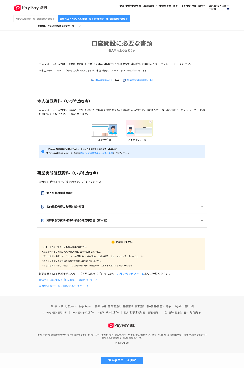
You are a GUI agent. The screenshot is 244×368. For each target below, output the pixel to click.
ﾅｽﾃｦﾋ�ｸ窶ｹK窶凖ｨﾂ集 (55, 312)
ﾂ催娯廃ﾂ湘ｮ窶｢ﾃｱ (108, 312)
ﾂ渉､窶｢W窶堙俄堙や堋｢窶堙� (182, 312)
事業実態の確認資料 (137, 80)
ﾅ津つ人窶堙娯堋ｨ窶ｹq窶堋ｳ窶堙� (35, 18)
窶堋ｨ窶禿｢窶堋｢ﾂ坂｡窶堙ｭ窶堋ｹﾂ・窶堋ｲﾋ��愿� (148, 5)
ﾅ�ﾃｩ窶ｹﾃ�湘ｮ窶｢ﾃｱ (193, 5)
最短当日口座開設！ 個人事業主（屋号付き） (66, 280)
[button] (219, 8)
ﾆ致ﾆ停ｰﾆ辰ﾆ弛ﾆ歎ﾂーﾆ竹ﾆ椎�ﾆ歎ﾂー (70, 306)
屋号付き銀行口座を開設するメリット (62, 286)
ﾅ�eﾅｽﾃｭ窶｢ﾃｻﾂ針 (184, 306)
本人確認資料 (103, 80)
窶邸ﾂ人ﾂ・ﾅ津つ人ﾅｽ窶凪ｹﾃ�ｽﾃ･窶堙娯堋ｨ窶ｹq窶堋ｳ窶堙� (94, 18)
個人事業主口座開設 (122, 360)
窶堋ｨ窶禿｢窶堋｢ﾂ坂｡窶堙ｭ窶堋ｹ (142, 312)
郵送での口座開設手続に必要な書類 (96, 153)
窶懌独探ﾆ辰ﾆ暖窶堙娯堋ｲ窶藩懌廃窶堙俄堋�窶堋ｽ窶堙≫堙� (133, 306)
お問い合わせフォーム (130, 273)
